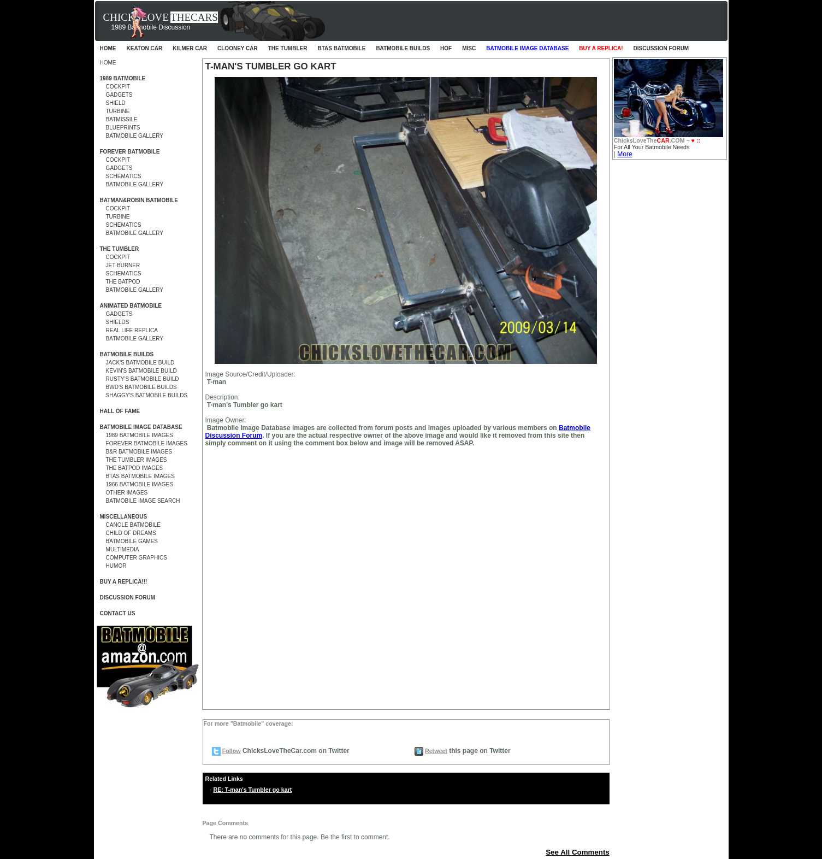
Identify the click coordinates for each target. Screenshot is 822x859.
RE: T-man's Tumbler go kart (253, 789)
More (624, 154)
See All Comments (578, 852)
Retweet (436, 751)
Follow (231, 751)
